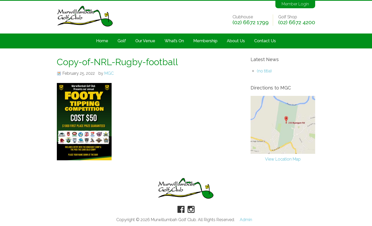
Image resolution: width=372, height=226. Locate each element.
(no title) (264, 71)
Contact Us (265, 40)
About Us (236, 40)
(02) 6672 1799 (251, 22)
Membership (205, 40)
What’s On (174, 40)
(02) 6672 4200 (296, 22)
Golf (122, 40)
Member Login (295, 4)
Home (102, 40)
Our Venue (145, 40)
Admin (246, 220)
